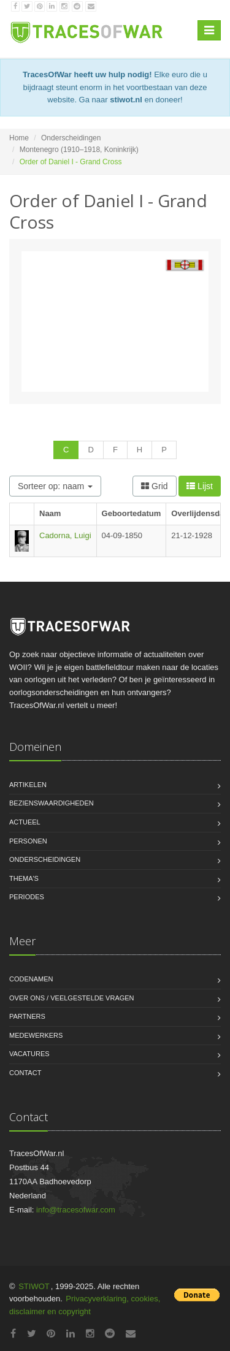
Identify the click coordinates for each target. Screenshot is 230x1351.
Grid (154, 486)
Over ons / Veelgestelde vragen (71, 998)
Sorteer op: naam (55, 486)
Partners (27, 1016)
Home (19, 138)
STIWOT (34, 1286)
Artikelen (28, 784)
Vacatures (29, 1053)
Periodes (26, 896)
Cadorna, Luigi (65, 535)
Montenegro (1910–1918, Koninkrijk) (79, 149)
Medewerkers (36, 1035)
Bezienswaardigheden (51, 803)
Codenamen (31, 979)
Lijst (199, 486)
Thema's (24, 878)
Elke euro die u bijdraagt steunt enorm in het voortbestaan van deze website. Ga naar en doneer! (115, 87)
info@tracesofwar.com (75, 1209)
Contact (25, 1072)
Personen (28, 841)
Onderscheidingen (71, 138)
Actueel (24, 822)
